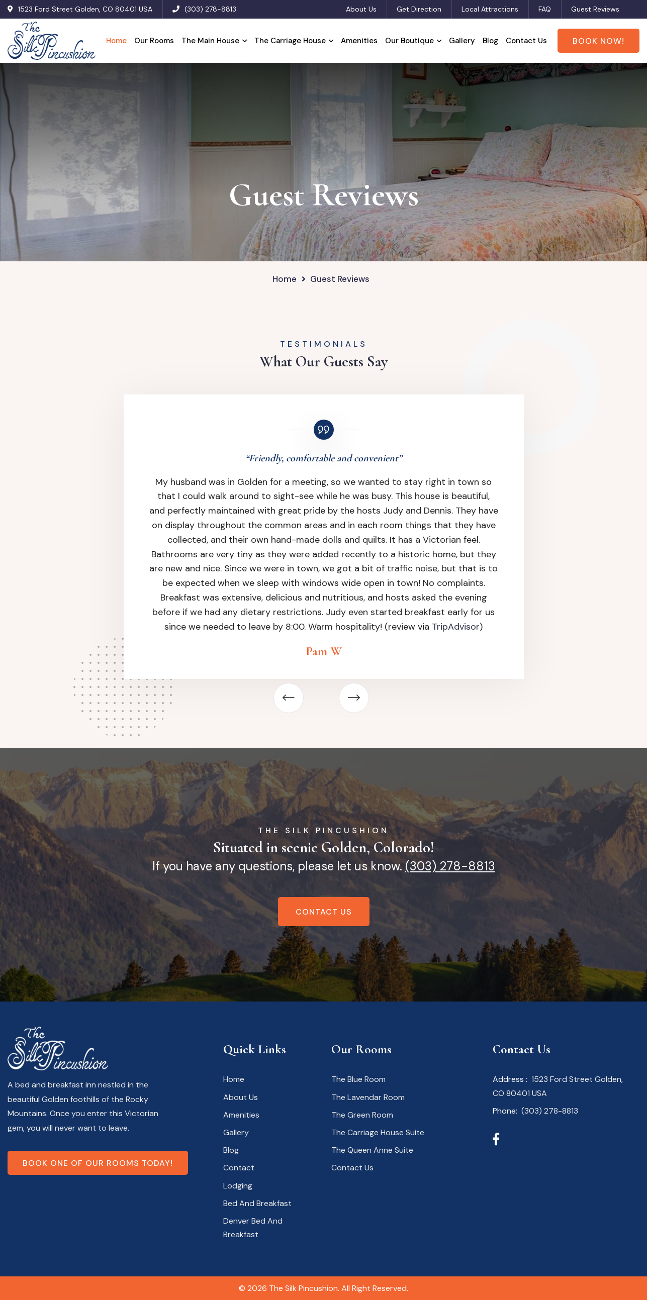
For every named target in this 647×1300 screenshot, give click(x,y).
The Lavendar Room (368, 1097)
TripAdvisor (456, 627)
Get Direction (419, 9)
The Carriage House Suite (377, 1132)
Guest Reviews (595, 9)
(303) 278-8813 (210, 9)
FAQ (544, 9)
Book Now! (598, 41)
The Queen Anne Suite (372, 1150)
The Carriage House (290, 41)
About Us (361, 9)
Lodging (237, 1185)
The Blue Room (358, 1079)
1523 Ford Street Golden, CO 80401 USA (85, 9)
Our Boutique (409, 41)
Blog (490, 41)
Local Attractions (489, 9)
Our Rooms (154, 41)
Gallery (462, 41)
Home (116, 41)
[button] (288, 698)
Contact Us (526, 41)
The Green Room (362, 1115)
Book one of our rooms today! (98, 1163)
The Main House (210, 41)
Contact (238, 1167)
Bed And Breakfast (257, 1203)
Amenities (359, 41)
